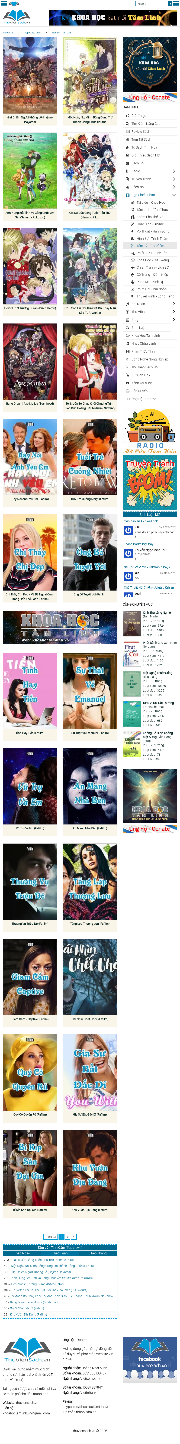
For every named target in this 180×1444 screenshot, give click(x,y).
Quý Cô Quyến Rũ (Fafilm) (30, 1114)
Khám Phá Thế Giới (150, 217)
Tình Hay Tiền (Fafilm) (30, 733)
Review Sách (140, 131)
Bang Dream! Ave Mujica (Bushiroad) (30, 403)
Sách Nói (138, 187)
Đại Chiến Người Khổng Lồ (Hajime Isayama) (41, 1272)
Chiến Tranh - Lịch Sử (153, 267)
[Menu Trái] (4, 5)
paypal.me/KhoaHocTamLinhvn (86, 1407)
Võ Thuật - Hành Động (153, 231)
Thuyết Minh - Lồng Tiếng (155, 296)
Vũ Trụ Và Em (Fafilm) (30, 828)
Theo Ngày (22, 1253)
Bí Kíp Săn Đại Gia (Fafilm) (30, 1210)
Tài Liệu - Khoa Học (151, 202)
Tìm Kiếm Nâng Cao (145, 123)
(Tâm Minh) (158, 614)
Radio (135, 171)
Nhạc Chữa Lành (143, 343)
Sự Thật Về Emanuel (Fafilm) (90, 733)
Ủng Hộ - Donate (143, 399)
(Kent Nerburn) (160, 644)
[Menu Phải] (176, 5)
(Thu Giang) (157, 675)
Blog (134, 319)
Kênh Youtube (141, 383)
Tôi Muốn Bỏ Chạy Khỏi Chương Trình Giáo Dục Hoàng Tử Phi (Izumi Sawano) (61, 1296)
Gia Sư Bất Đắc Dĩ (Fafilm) (90, 1114)
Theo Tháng (98, 1253)
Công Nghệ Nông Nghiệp (149, 359)
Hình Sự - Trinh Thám (152, 238)
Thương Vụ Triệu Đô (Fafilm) (30, 923)
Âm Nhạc (138, 304)
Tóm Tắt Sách (141, 139)
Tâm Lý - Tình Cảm (62, 32)
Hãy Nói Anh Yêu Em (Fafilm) (30, 499)
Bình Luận (138, 327)
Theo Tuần (60, 1253)
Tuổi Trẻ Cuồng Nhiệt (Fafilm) (90, 499)
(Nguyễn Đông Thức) (158, 736)
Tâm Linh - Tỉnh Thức (152, 209)
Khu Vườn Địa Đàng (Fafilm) (90, 1210)
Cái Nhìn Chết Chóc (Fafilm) (90, 1019)
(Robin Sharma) (158, 705)
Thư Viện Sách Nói (145, 367)
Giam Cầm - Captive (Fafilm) (30, 1019)
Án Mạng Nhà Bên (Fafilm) (90, 828)
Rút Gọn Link (140, 375)
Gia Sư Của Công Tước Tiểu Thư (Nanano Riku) (43, 1260)
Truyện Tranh (141, 179)
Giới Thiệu (138, 115)
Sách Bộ (137, 163)
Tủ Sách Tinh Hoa (144, 147)
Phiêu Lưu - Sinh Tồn (152, 253)
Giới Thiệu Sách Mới (145, 155)
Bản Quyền (139, 391)
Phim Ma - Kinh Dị (150, 282)
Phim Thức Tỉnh (143, 351)
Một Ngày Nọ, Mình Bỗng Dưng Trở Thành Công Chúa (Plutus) (52, 1266)
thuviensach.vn (27, 1403)
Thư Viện (138, 311)
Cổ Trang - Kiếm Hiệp (152, 274)
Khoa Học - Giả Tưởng (153, 260)
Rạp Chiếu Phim (32, 32)
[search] (170, 3)
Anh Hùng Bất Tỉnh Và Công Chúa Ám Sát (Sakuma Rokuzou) (52, 1278)
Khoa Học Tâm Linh (145, 335)
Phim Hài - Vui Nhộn (152, 289)
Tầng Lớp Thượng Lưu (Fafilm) (90, 923)
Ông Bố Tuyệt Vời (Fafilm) (90, 594)
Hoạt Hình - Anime (150, 224)
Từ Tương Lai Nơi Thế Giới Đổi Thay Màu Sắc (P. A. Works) (49, 1290)
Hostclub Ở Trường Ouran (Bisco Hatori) (38, 1284)
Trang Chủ (8, 32)
